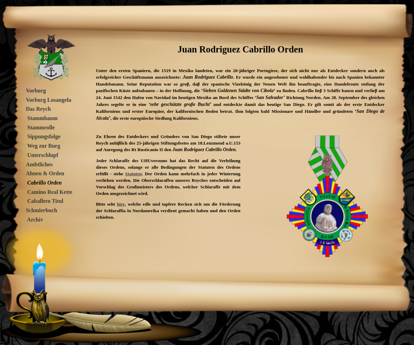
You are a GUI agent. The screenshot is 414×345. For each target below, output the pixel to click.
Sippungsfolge (43, 136)
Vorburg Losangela (48, 100)
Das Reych (38, 109)
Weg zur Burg (43, 146)
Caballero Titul (45, 201)
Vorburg (36, 90)
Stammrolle (41, 127)
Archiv (34, 220)
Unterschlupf (42, 155)
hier (121, 204)
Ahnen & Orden (45, 173)
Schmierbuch (41, 210)
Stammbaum (42, 118)
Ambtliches (39, 164)
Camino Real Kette (49, 192)
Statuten (133, 173)
